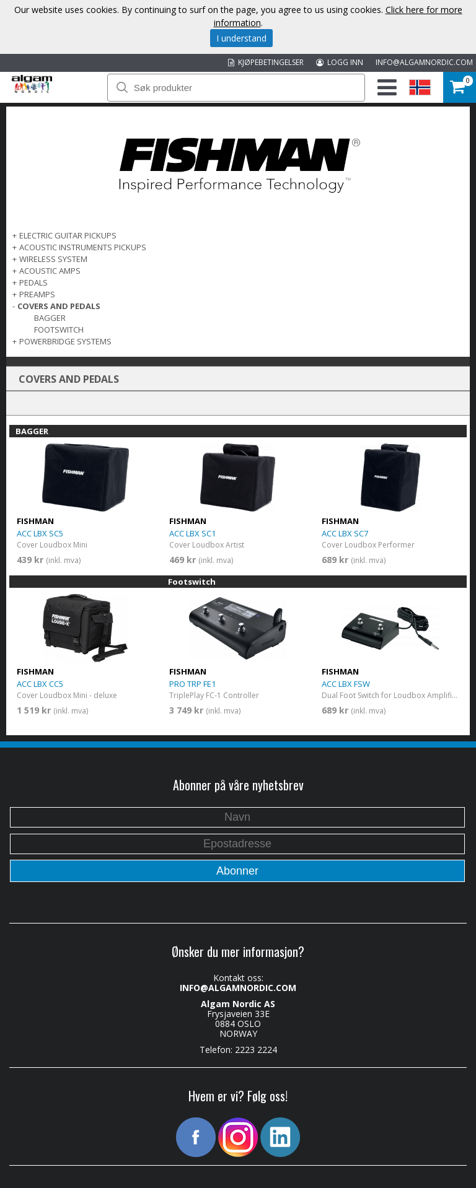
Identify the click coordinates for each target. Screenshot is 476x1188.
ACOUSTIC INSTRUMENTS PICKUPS (82, 247)
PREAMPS (37, 294)
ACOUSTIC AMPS (50, 270)
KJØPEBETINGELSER (266, 62)
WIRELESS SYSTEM (53, 258)
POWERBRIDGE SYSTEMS (65, 341)
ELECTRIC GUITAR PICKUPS (68, 235)
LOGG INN (339, 62)
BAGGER (50, 317)
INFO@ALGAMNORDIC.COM (424, 62)
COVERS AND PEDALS (58, 306)
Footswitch (59, 329)
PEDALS (33, 282)
